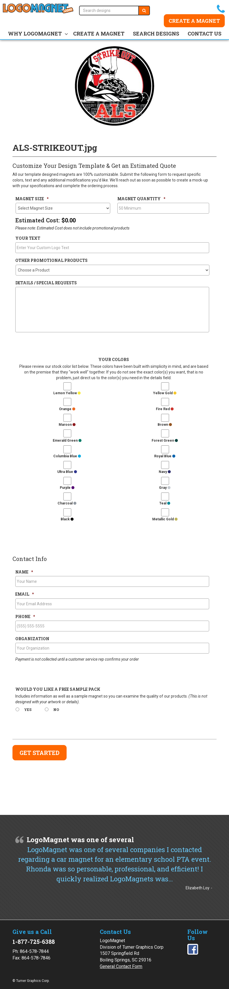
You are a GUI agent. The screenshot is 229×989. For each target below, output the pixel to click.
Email (24, 594)
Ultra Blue (67, 472)
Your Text (27, 238)
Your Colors (113, 359)
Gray (165, 488)
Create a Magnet (194, 20)
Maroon (67, 425)
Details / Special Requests (46, 282)
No (56, 709)
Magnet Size (31, 198)
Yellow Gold (165, 393)
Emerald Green (67, 441)
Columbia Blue (67, 456)
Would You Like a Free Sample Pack (57, 689)
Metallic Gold (165, 519)
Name (24, 572)
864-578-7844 (34, 951)
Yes (27, 709)
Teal (164, 503)
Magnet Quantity (141, 198)
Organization (32, 638)
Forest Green (165, 441)
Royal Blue (164, 456)
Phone (25, 616)
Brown (165, 425)
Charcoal (67, 503)
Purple (67, 488)
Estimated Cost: (37, 220)
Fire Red (165, 409)
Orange (67, 409)
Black (67, 519)
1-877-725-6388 (33, 941)
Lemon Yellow (67, 393)
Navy (165, 472)
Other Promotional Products (51, 260)
